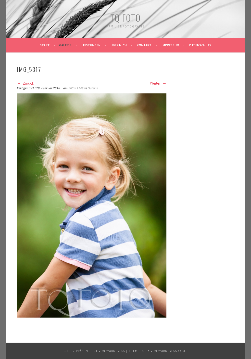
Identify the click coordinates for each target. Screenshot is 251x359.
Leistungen (90, 45)
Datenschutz (200, 45)
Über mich (119, 45)
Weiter (158, 83)
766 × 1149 (76, 88)
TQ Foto (125, 17)
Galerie (65, 45)
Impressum (170, 45)
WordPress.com (171, 351)
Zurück (25, 83)
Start (45, 45)
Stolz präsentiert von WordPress (94, 351)
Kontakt (144, 45)
